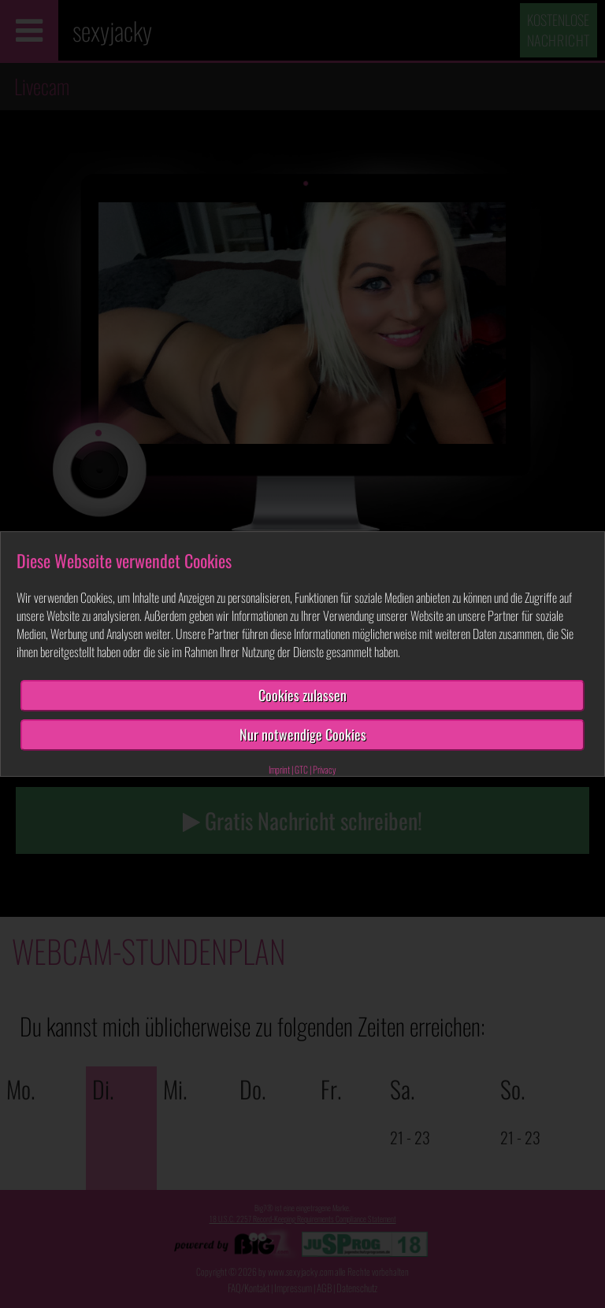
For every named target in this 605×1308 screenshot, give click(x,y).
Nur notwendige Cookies (302, 734)
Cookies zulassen (302, 695)
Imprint (279, 769)
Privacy (324, 769)
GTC (301, 769)
